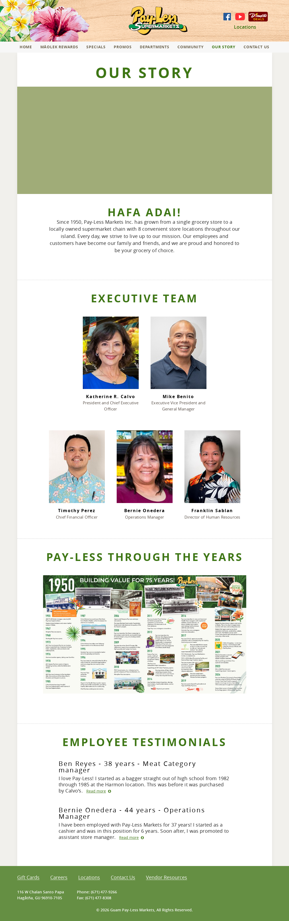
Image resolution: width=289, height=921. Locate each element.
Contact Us (256, 46)
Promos (122, 46)
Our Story (223, 46)
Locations (245, 27)
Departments (154, 46)
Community (190, 46)
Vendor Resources (166, 877)
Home (26, 46)
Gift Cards (28, 877)
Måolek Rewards (59, 46)
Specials (96, 46)
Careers (58, 877)
